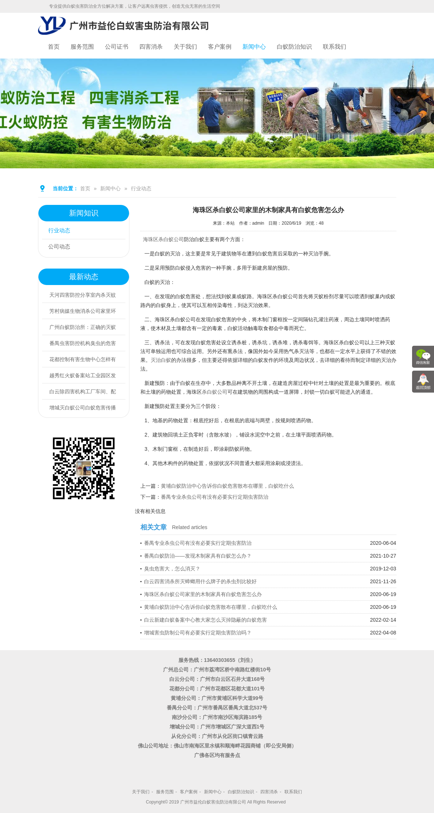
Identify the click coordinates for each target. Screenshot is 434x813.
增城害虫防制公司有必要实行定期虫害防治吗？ (198, 633)
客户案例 (219, 47)
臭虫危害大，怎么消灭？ (172, 569)
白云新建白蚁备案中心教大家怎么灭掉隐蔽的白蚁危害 (205, 620)
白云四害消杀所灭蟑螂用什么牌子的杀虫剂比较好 (200, 581)
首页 (54, 47)
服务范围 (82, 47)
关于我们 (185, 47)
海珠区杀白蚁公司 (163, 239)
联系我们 (334, 47)
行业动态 (141, 188)
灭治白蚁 (161, 360)
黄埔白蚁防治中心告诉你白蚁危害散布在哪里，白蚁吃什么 (227, 486)
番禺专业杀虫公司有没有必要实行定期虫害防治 (214, 497)
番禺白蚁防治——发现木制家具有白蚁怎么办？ (198, 556)
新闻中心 (254, 47)
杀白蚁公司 (214, 392)
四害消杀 (151, 47)
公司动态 (61, 247)
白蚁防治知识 (294, 47)
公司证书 (116, 47)
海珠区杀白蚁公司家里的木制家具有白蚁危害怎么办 (203, 594)
